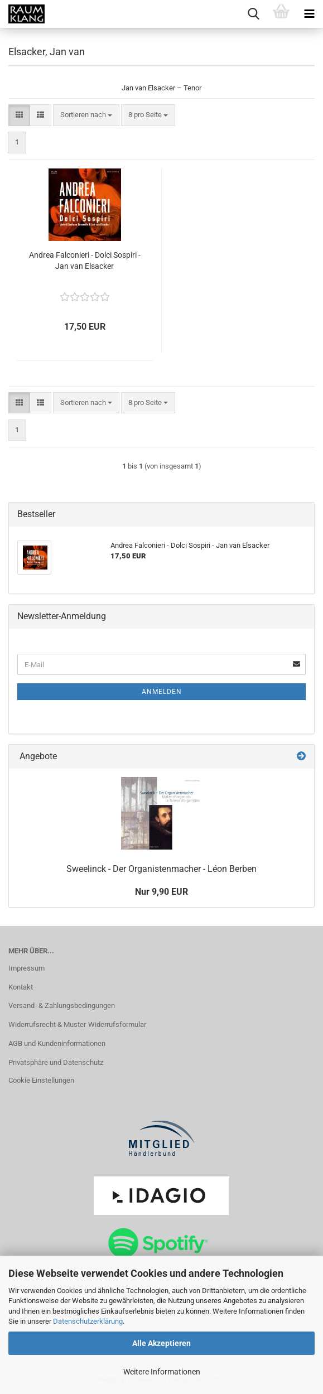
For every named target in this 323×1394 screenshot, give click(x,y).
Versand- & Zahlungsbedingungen (61, 1005)
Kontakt (20, 987)
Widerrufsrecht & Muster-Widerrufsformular (77, 1024)
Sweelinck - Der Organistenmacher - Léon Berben (161, 869)
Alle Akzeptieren (161, 1343)
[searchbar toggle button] (253, 14)
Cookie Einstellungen (41, 1080)
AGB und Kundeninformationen (56, 1043)
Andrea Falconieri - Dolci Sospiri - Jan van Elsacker (85, 260)
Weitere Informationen (161, 1371)
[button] (19, 115)
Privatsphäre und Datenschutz (55, 1062)
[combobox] (86, 115)
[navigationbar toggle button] (309, 14)
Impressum (26, 968)
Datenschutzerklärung (88, 1321)
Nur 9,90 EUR (161, 891)
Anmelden (162, 692)
